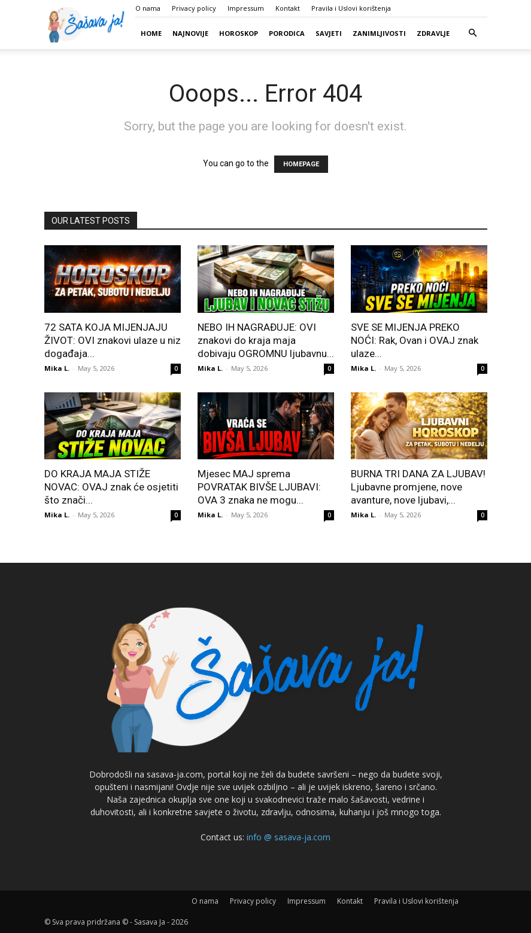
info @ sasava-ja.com (288, 837)
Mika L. (56, 368)
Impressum (245, 8)
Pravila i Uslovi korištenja (351, 8)
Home (151, 33)
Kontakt (287, 8)
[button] (473, 33)
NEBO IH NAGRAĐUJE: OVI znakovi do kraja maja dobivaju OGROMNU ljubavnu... (266, 340)
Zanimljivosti (379, 33)
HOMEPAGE (301, 164)
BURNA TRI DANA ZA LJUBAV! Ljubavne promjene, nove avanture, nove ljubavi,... (418, 487)
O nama (147, 8)
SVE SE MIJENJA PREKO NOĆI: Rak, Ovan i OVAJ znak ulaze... (414, 340)
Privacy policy (194, 8)
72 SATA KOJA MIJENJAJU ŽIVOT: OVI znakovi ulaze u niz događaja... (112, 340)
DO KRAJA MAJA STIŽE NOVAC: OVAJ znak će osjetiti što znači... (111, 487)
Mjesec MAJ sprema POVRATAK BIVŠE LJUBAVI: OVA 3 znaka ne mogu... (259, 487)
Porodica (287, 33)
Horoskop (238, 33)
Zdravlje (433, 33)
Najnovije (190, 33)
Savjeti (328, 33)
